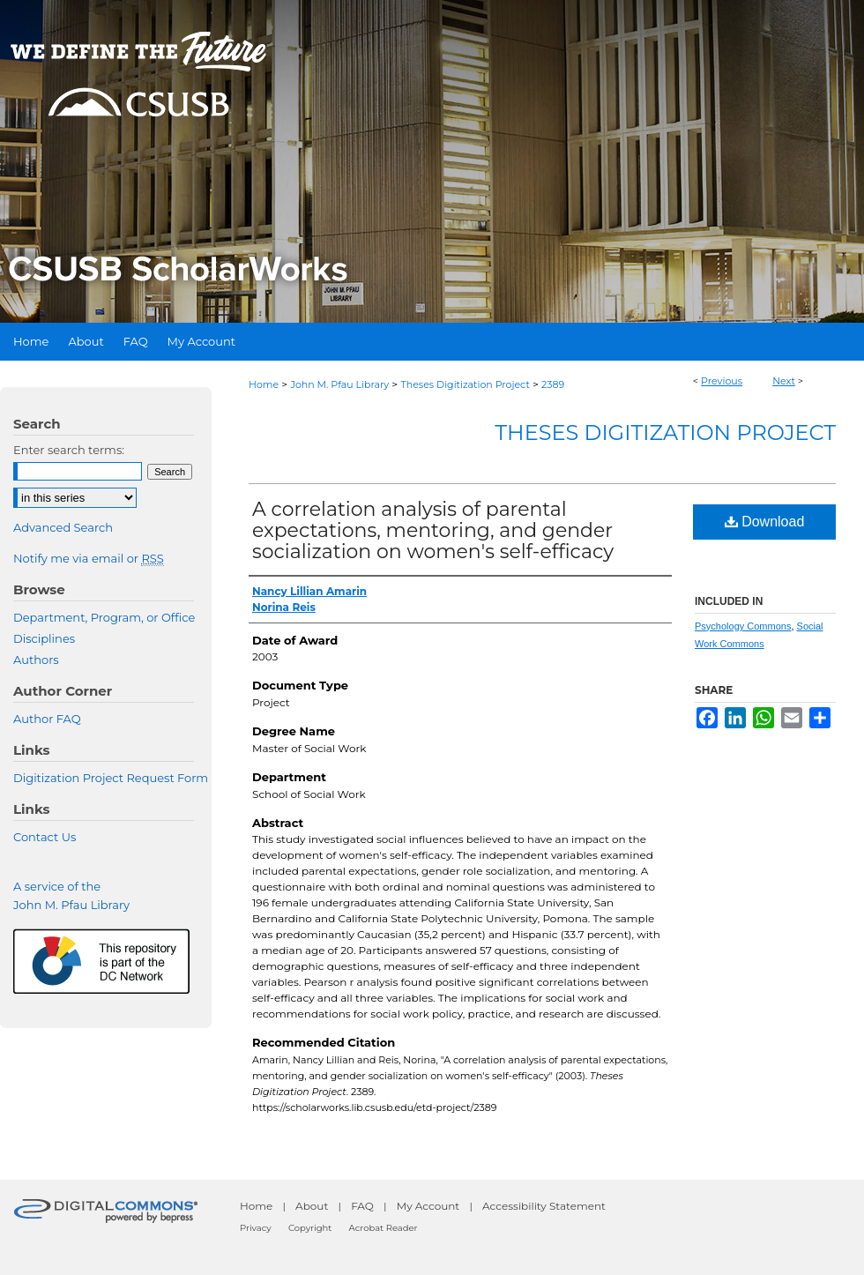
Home (264, 384)
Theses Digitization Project (464, 384)
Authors (36, 659)
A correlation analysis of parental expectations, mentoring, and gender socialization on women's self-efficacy (433, 530)
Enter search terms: (68, 450)
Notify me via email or (88, 558)
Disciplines (44, 638)
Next (783, 381)
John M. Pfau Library (339, 384)
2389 (552, 384)
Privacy (256, 1228)
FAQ (362, 1205)
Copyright (309, 1228)
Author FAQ (47, 719)
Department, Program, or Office (104, 617)
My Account (428, 1205)
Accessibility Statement (544, 1205)
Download (765, 521)
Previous (721, 381)
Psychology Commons (743, 626)
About (311, 1205)
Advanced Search (63, 527)
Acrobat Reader (383, 1228)
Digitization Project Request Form (110, 778)
